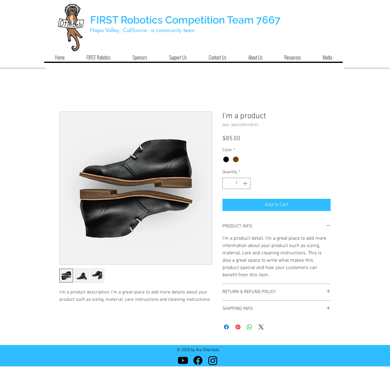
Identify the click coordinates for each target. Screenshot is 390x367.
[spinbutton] (236, 183)
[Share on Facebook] (226, 327)
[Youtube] (183, 360)
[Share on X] (261, 327)
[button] (98, 57)
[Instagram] (213, 360)
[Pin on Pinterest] (238, 327)
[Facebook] (198, 360)
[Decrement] (227, 183)
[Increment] (246, 183)
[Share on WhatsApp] (249, 327)
